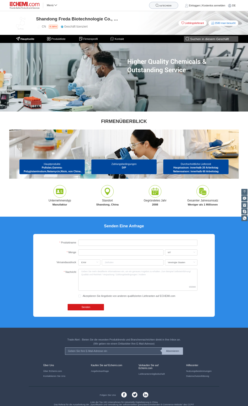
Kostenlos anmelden (213, 5)
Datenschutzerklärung (197, 376)
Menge (72, 252)
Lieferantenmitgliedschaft (152, 374)
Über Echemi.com (52, 371)
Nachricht (71, 272)
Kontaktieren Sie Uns (54, 376)
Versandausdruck (66, 262)
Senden (85, 307)
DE (234, 5)
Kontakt (117, 39)
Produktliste (56, 39)
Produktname (68, 242)
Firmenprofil (88, 39)
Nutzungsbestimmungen (198, 371)
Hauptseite (25, 39)
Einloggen (194, 5)
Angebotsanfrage (100, 371)
